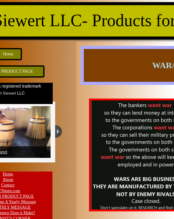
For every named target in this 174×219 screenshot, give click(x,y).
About (8, 179)
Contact (8, 185)
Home (8, 174)
